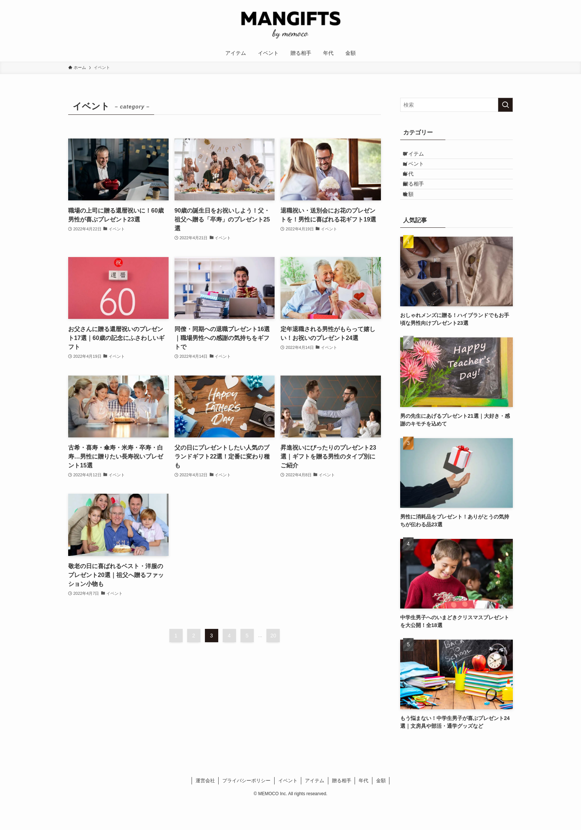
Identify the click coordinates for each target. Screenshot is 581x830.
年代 (414, 187)
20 (273, 636)
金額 (414, 218)
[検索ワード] (456, 105)
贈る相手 (419, 202)
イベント (419, 171)
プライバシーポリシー (246, 807)
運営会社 (205, 807)
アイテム (419, 156)
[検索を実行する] (505, 105)
